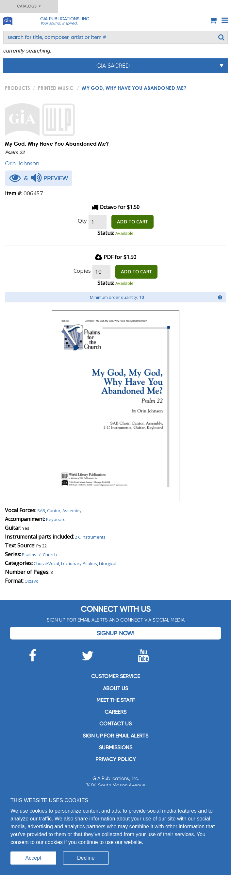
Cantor (53, 510)
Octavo (32, 581)
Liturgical (107, 563)
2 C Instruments (90, 537)
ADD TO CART (132, 222)
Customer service (115, 676)
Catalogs (29, 6)
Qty (82, 220)
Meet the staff (115, 700)
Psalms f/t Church (39, 555)
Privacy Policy (115, 759)
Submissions (115, 747)
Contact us (115, 724)
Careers (115, 712)
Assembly (72, 510)
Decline (85, 858)
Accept (33, 858)
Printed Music (56, 88)
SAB (41, 510)
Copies (82, 270)
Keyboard (56, 519)
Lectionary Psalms (79, 563)
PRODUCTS (17, 88)
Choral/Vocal (46, 563)
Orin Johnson (22, 163)
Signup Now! (115, 633)
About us (115, 688)
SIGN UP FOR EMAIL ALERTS (115, 736)
